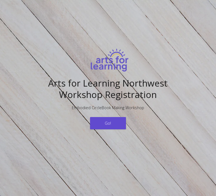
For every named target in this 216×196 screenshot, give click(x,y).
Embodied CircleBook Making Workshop (108, 107)
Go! (108, 123)
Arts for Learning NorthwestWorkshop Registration (108, 88)
